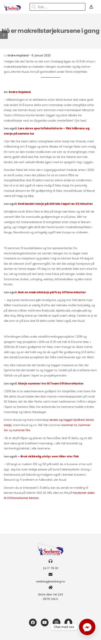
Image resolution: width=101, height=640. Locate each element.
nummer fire (21, 430)
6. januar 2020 (41, 55)
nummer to (69, 425)
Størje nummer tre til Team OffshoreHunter (51, 383)
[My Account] (91, 7)
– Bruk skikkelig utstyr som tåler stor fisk (48, 456)
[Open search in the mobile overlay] (57, 7)
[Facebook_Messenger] (87, 627)
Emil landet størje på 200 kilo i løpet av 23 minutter (55, 204)
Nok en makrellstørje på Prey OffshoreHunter (52, 292)
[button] (4, 35)
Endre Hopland (18, 55)
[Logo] (12, 7)
